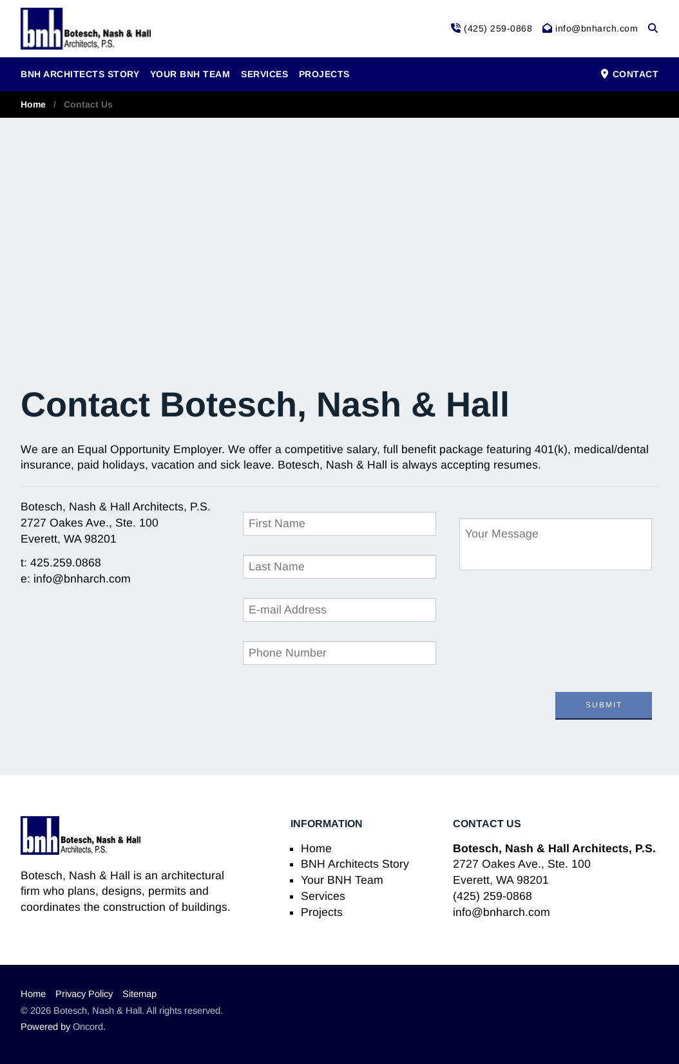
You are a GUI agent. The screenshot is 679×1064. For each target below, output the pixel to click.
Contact (629, 74)
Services (264, 74)
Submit (604, 704)
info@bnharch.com (501, 912)
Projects (324, 74)
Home (33, 104)
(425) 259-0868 (492, 896)
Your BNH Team (190, 74)
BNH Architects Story (80, 74)
